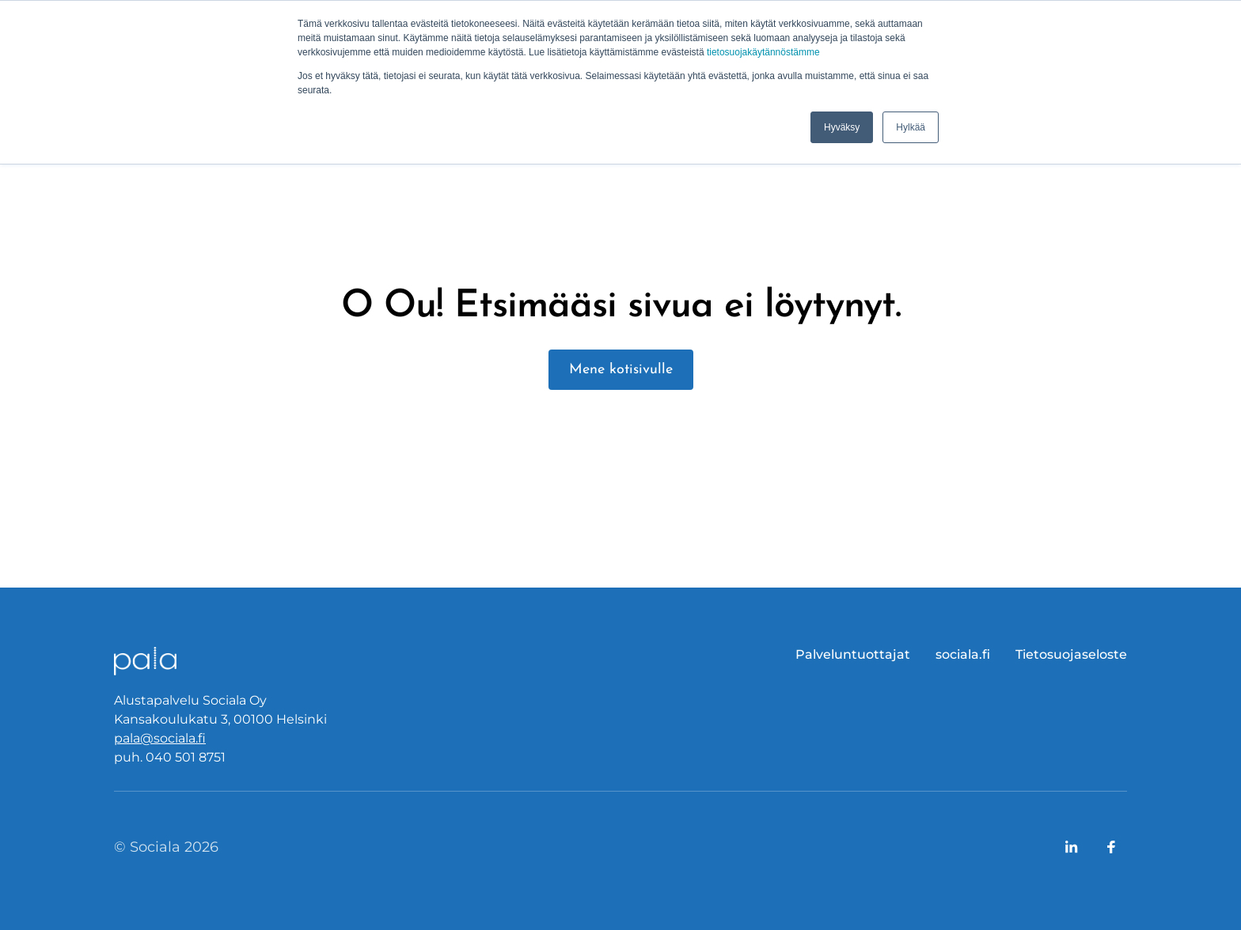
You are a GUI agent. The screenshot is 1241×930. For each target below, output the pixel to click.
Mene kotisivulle (621, 369)
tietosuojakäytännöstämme (763, 52)
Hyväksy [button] (842, 127)
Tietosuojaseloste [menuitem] (1071, 654)
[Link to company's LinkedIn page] (1071, 847)
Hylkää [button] (910, 127)
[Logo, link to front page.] (145, 661)
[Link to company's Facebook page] (1111, 847)
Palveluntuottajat (852, 654)
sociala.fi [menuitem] (962, 654)
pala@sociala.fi (160, 738)
